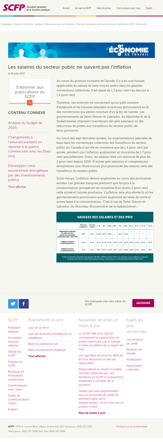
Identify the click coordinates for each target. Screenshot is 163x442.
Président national (14, 329)
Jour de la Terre (38, 327)
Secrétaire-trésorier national (15, 341)
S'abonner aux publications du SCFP (30, 92)
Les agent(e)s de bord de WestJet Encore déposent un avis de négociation (101, 359)
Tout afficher (17, 187)
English (149, 8)
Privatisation (134, 359)
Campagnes (7, 24)
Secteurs (39, 24)
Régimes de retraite (134, 351)
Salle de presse (104, 8)
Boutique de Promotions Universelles (16, 375)
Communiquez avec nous (128, 8)
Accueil (66, 8)
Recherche (141, 24)
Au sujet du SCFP (83, 8)
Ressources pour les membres (59, 24)
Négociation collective (134, 367)
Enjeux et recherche (23, 24)
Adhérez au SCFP (126, 24)
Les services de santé (134, 341)
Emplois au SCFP (15, 363)
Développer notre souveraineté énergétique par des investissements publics (28, 173)
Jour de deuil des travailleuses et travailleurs (49, 336)
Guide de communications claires (17, 399)
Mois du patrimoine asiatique (47, 350)
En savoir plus (29, 102)
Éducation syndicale (85, 24)
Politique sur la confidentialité (131, 426)
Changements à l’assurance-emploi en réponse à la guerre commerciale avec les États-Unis (29, 146)
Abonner (143, 303)
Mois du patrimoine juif (43, 344)
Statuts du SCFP (14, 353)
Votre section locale (106, 24)
